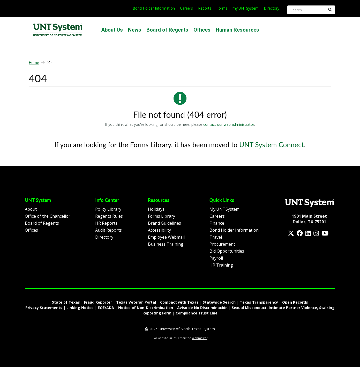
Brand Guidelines (164, 223)
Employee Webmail (166, 237)
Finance (216, 223)
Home (34, 62)
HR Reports (106, 223)
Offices (202, 30)
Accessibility (159, 230)
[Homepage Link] (309, 202)
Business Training (165, 244)
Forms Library (161, 216)
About (31, 209)
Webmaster (199, 338)
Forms (221, 8)
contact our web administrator (228, 124)
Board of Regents (167, 30)
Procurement (222, 244)
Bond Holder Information (154, 8)
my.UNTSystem (246, 8)
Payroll (216, 258)
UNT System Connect (271, 145)
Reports (204, 8)
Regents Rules (109, 216)
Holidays (156, 209)
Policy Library (108, 209)
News (134, 30)
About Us (112, 30)
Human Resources (237, 30)
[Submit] (330, 9)
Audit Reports (108, 230)
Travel (215, 237)
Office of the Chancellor (47, 216)
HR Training (221, 265)
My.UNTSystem (224, 209)
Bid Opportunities (226, 251)
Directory (271, 8)
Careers (186, 8)
